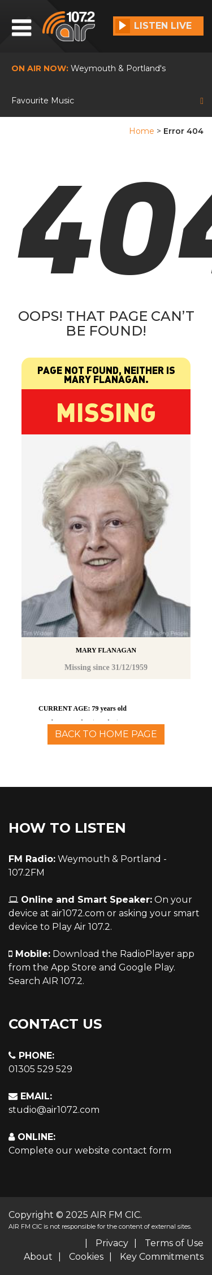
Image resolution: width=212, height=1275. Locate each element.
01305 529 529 (40, 1069)
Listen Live (153, 26)
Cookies (86, 1256)
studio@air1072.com (53, 1109)
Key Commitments (162, 1256)
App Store (74, 967)
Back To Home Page (106, 734)
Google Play (146, 967)
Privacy (112, 1243)
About (38, 1256)
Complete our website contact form (89, 1150)
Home (141, 131)
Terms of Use (174, 1243)
